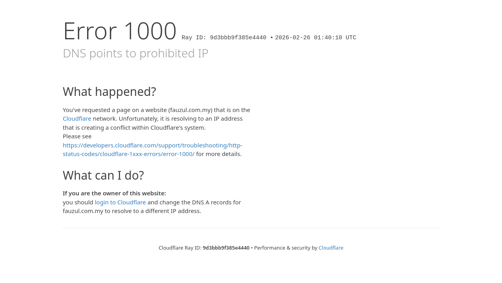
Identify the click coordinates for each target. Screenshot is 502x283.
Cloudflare (77, 118)
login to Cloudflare (120, 202)
